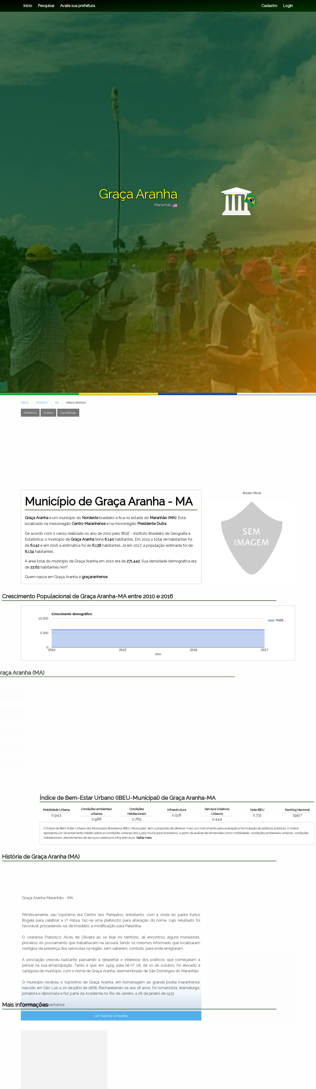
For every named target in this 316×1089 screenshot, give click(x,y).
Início (27, 6)
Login (287, 6)
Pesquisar (46, 6)
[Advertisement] (158, 453)
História (48, 412)
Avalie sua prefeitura (77, 6)
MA (57, 402)
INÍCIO (25, 402)
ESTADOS (42, 402)
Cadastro (269, 6)
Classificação (68, 412)
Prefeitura (30, 412)
